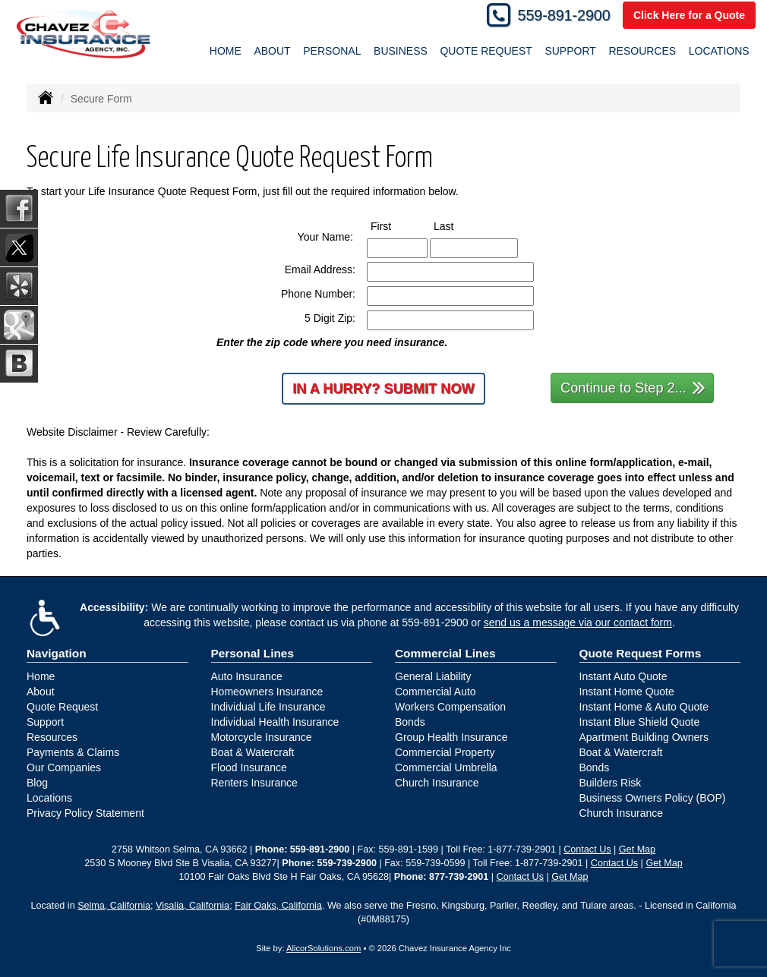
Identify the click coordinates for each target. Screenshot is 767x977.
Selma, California (113, 905)
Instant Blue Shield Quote (639, 722)
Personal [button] (332, 51)
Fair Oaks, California (278, 905)
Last (457, 225)
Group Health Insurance (451, 737)
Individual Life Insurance (268, 707)
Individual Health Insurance (275, 722)
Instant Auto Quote (623, 676)
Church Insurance (437, 783)
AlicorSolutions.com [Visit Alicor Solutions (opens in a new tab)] (323, 948)
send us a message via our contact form (578, 622)
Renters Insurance (254, 783)
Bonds (410, 722)
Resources (52, 737)
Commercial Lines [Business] (445, 653)
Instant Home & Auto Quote (644, 707)
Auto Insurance (246, 676)
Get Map (637, 849)
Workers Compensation (450, 707)
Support (45, 722)
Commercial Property (444, 752)
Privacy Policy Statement (85, 813)
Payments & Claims (73, 752)
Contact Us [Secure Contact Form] (587, 849)
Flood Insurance (249, 767)
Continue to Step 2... (632, 387)
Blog (37, 783)
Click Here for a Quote (689, 15)
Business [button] (401, 51)
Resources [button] (642, 51)
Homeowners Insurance (267, 691)
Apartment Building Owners (644, 737)
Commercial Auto (435, 691)
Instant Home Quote (626, 691)
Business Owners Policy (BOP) (652, 798)
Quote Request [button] (486, 51)
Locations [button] (719, 51)
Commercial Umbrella (446, 767)
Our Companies (64, 767)
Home (225, 51)
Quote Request (62, 707)
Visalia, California (192, 905)
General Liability (433, 676)
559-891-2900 (564, 15)
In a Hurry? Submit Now (383, 388)
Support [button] (569, 51)
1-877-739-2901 (522, 849)
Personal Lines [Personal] (253, 653)
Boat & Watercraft (253, 752)
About (41, 691)
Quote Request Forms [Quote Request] (640, 653)
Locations (49, 798)
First (395, 225)
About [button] (272, 51)
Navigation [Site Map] (57, 653)
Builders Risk (610, 783)
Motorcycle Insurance (261, 737)
